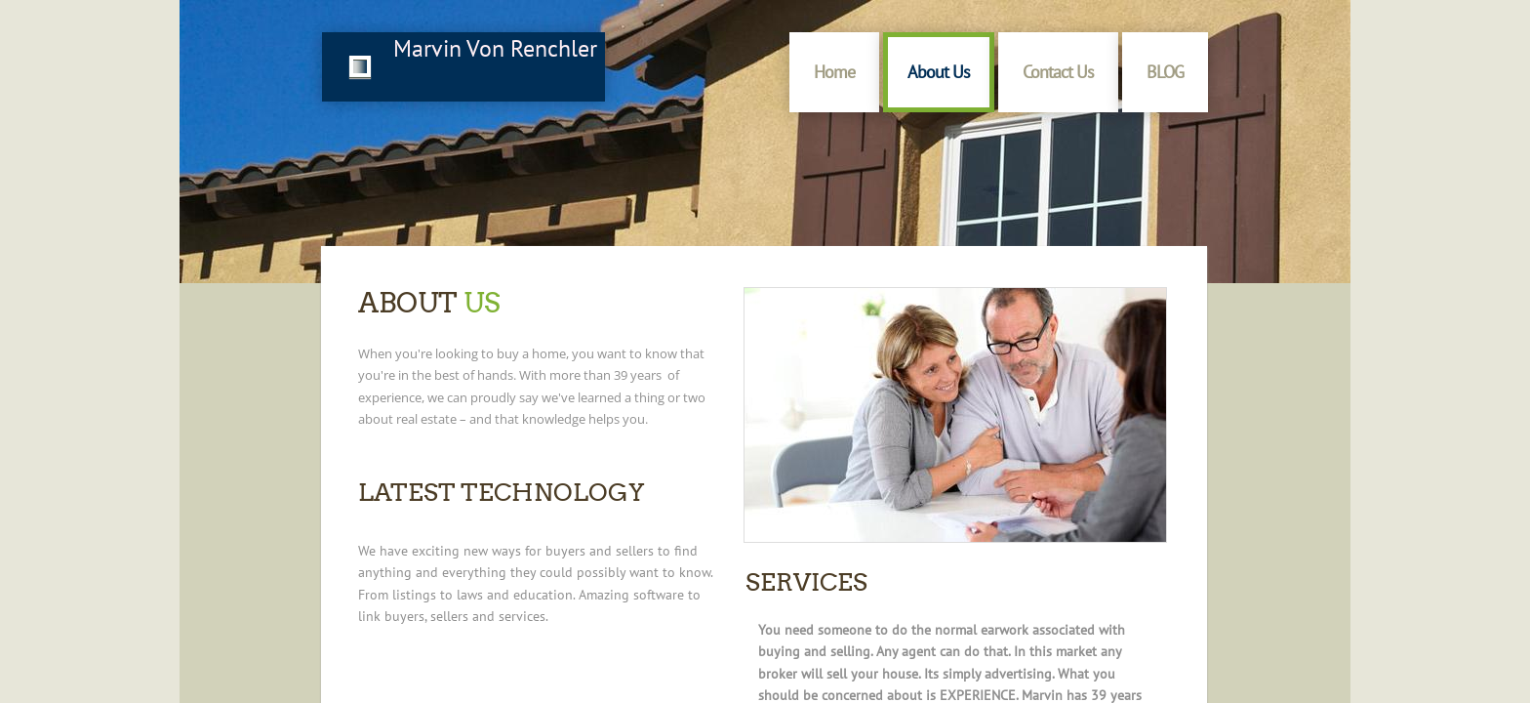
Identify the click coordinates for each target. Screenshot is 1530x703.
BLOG (1165, 72)
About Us (938, 72)
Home (834, 72)
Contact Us (1058, 72)
